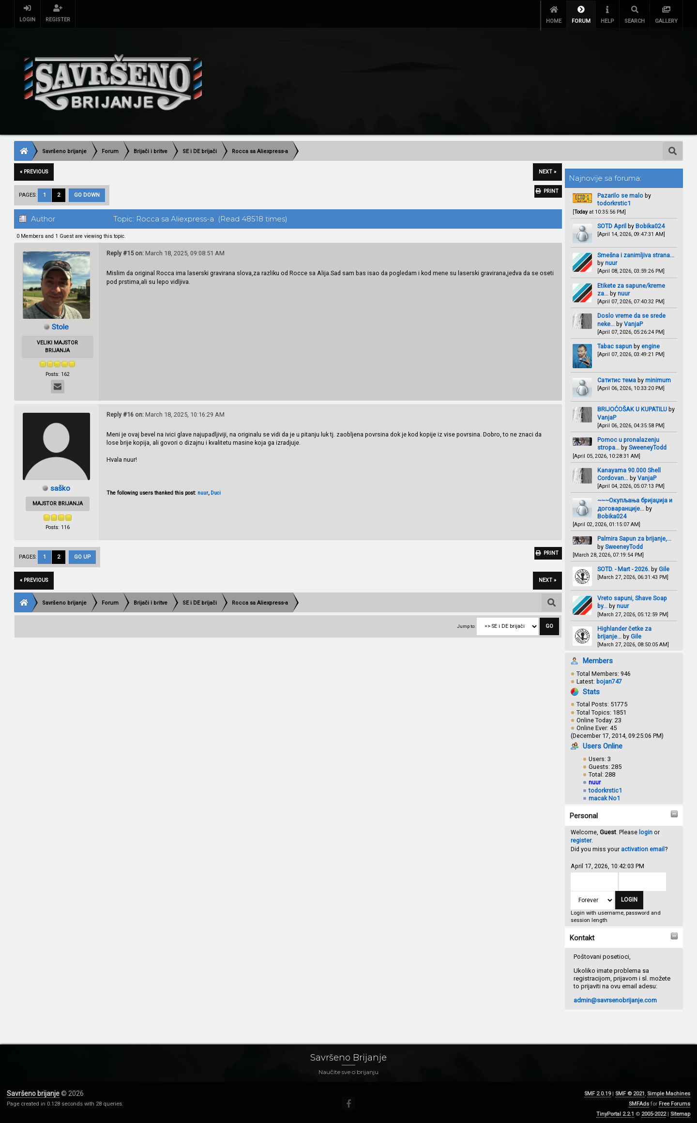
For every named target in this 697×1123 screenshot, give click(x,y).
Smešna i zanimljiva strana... (635, 252)
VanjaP (633, 320)
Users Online (602, 743)
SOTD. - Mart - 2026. (623, 566)
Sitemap (680, 1111)
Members (598, 658)
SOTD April (611, 223)
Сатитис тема (616, 377)
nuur (611, 260)
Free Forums (674, 1101)
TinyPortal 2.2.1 (615, 1111)
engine (650, 343)
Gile (664, 566)
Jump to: (466, 623)
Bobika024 (650, 223)
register (581, 837)
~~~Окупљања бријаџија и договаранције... (634, 501)
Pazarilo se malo (620, 192)
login (645, 829)
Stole (60, 323)
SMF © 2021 (630, 1091)
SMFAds (639, 1101)
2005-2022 (653, 1111)
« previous (34, 169)
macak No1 (604, 794)
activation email (643, 846)
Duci (216, 490)
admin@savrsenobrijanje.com (615, 997)
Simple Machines (668, 1091)
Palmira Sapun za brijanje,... (634, 535)
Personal (584, 813)
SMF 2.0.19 (597, 1091)
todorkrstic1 (614, 200)
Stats (591, 689)
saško (60, 484)
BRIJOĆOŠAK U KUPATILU (632, 406)
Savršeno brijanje (33, 1090)
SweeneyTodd (648, 444)
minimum (658, 377)
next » (547, 169)
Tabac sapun (614, 343)
